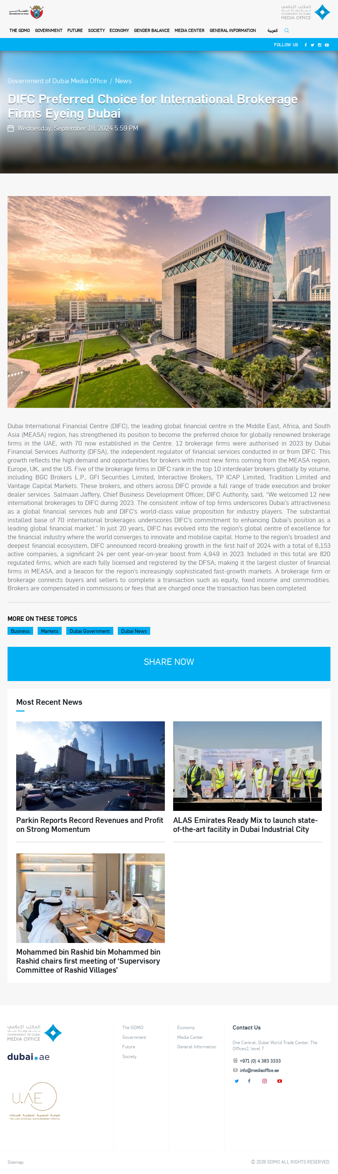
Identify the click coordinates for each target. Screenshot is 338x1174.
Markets (49, 631)
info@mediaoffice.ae (259, 1070)
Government (48, 30)
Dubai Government (90, 631)
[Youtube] (326, 44)
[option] (169, 302)
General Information (233, 30)
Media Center (189, 30)
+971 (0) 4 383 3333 (260, 1061)
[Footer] (35, 1117)
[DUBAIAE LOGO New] (35, 1061)
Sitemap (15, 1162)
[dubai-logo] (35, 1089)
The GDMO (132, 1027)
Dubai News (134, 631)
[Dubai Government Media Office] (306, 12)
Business (20, 631)
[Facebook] (305, 44)
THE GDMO (19, 30)
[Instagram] (319, 44)
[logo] (35, 1033)
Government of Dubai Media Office (57, 80)
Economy (119, 30)
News (123, 80)
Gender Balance (152, 30)
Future (75, 30)
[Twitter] (313, 44)
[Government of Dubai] (26, 12)
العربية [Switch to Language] (272, 30)
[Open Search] (288, 32)
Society (96, 30)
